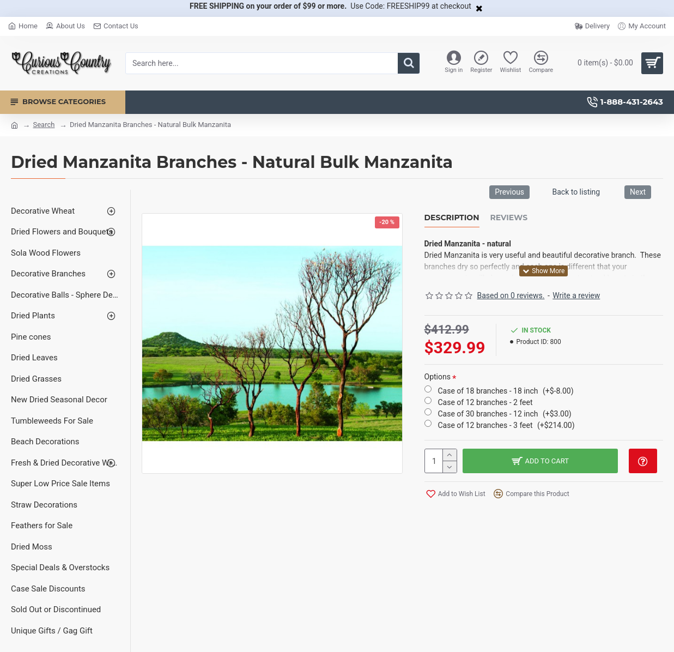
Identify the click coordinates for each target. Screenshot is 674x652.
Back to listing (576, 192)
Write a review (576, 295)
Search (43, 124)
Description (451, 217)
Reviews (509, 217)
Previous (509, 192)
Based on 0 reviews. (511, 295)
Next (638, 192)
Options (437, 376)
